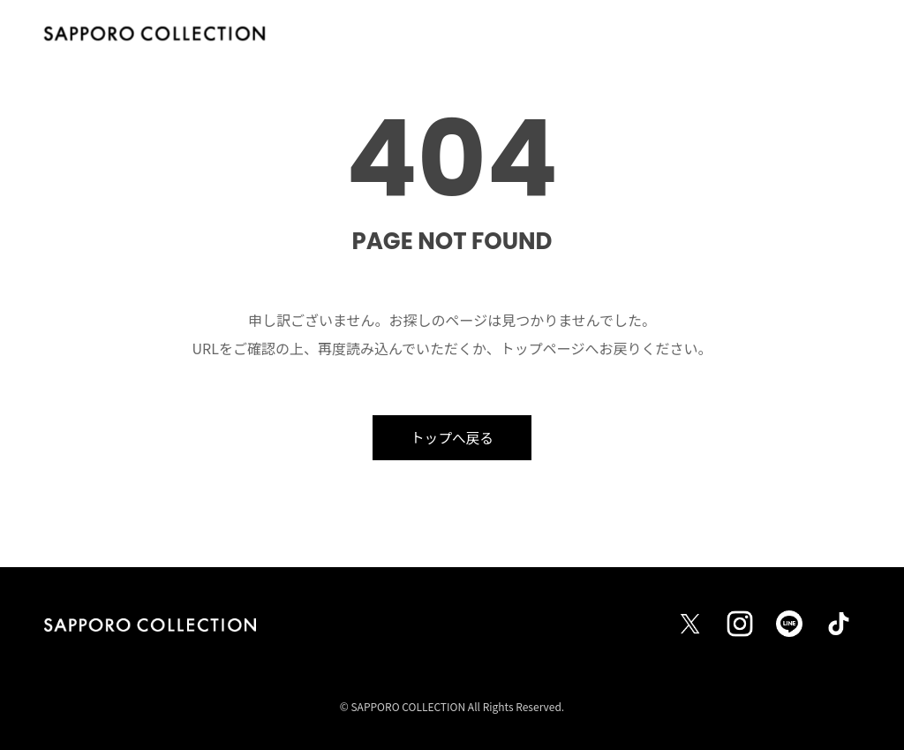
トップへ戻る (452, 437)
